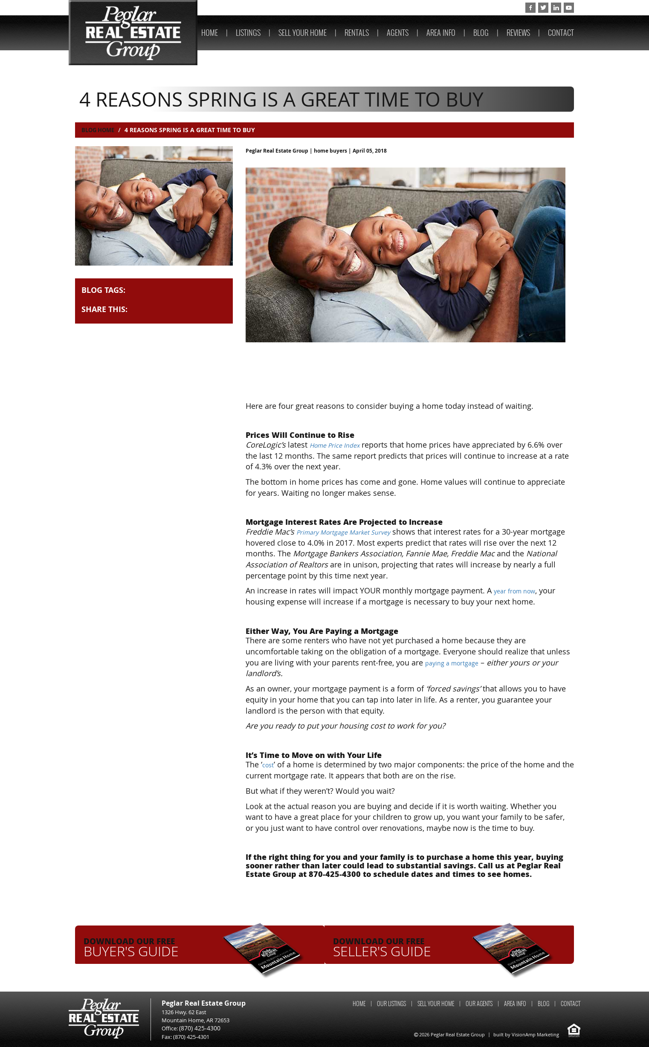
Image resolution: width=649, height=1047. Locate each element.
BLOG (481, 32)
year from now (520, 590)
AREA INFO (440, 32)
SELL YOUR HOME (302, 32)
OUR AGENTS (479, 1003)
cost (269, 764)
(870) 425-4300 (495, 8)
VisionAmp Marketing (535, 1034)
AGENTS (398, 32)
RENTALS (357, 32)
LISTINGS (248, 32)
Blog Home (99, 130)
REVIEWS (518, 32)
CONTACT (561, 32)
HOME (209, 32)
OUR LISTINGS (391, 1003)
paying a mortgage (458, 662)
